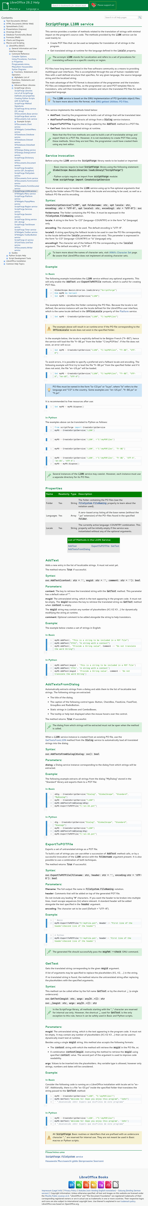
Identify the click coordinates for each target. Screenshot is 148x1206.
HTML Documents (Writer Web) (20, 23)
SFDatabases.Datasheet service (24, 146)
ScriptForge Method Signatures (23, 104)
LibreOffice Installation (16, 261)
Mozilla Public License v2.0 (57, 1191)
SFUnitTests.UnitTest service (23, 243)
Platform (124, 311)
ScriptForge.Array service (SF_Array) (25, 109)
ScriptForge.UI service (23, 240)
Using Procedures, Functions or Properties (24, 60)
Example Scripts (24, 121)
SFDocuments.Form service (26, 178)
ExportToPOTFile (100, 543)
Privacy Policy (70, 1186)
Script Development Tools (20, 258)
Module (14, 8)
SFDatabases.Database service (24, 135)
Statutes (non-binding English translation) (97, 1186)
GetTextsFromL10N (55, 737)
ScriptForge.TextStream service (24, 225)
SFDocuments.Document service (25, 164)
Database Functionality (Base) (19, 34)
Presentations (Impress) (16, 29)
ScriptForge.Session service (23, 215)
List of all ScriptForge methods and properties (24, 94)
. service (64, 1152)
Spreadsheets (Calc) (14, 26)
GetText (115, 543)
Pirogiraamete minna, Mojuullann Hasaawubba (22, 65)
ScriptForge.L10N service (25, 191)
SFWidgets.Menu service (25, 193)
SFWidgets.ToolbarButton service (25, 236)
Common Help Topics (15, 264)
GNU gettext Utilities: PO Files (112, 101)
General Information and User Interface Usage (23, 50)
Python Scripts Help (17, 255)
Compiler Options (19, 56)
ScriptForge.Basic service (25, 116)
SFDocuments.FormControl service (26, 182)
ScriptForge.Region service (25, 206)
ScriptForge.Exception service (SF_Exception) (24, 169)
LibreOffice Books (93, 1173)
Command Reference (20, 54)
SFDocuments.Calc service (25, 119)
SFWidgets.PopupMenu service (24, 202)
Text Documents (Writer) (17, 21)
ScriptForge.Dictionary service (24, 159)
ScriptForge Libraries (23, 90)
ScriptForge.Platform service (23, 197)
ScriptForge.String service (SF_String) (25, 220)
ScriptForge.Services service (23, 210)
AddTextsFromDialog (79, 546)
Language (31, 8)
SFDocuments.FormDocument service (26, 187)
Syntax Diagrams (19, 69)
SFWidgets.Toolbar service (25, 232)
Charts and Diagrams (15, 40)
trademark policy (128, 1197)
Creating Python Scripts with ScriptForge (24, 99)
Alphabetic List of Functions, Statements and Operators (23, 80)
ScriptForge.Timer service (25, 229)
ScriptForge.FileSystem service (24, 174)
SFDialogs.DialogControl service (25, 153)
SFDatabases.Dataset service (23, 141)
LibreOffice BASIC (17, 45)
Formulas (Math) (13, 37)
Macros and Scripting (15, 43)
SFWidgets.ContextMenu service (25, 130)
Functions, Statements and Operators (24, 73)
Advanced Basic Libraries (24, 85)
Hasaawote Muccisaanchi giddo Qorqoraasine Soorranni (74, 1156)
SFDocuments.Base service (25, 113)
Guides (15, 253)
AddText (72, 543)
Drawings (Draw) (13, 32)
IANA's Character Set (120, 252)
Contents (7, 18)
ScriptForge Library (22, 88)
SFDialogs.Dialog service (25, 150)
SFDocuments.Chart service (23, 125)
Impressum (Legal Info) (52, 1186)
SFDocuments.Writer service (23, 249)
